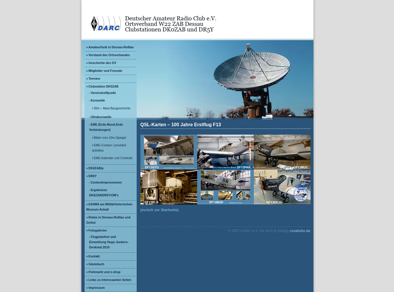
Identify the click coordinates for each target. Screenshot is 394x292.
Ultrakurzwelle (101, 117)
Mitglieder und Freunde (105, 70)
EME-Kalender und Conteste (113, 158)
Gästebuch (96, 264)
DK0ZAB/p (96, 168)
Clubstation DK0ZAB (103, 86)
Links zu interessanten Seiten (109, 280)
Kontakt (94, 256)
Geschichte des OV (102, 63)
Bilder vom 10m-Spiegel (110, 137)
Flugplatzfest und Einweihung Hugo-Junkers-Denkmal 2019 (109, 242)
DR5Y (92, 176)
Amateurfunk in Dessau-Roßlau (111, 47)
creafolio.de (300, 231)
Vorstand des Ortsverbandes (109, 55)
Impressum (96, 287)
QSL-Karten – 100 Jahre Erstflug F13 (180, 124)
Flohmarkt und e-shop (104, 272)
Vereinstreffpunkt (103, 93)
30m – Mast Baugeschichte (112, 108)
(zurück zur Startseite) (159, 210)
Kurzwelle (98, 100)
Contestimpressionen (106, 182)
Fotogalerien (97, 230)
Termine (94, 78)
